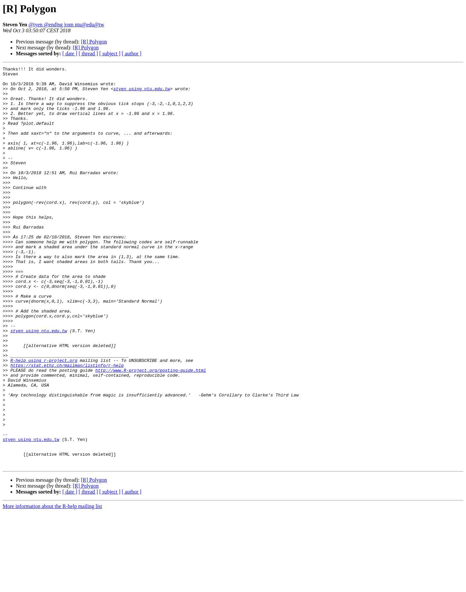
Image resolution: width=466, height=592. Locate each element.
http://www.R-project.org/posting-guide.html (150, 431)
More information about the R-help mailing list (52, 586)
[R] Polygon (94, 41)
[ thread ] (88, 53)
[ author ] (132, 53)
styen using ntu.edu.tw (141, 93)
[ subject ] (109, 53)
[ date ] (69, 53)
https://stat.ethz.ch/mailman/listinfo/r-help (66, 425)
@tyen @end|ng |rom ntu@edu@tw (66, 24)
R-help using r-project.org (43, 419)
